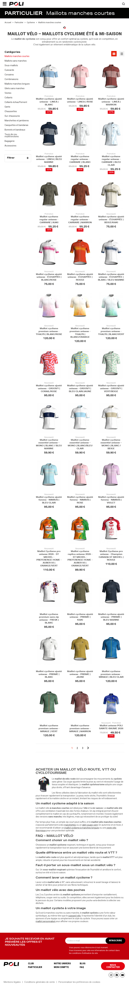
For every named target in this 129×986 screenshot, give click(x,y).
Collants (8, 97)
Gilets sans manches (14, 88)
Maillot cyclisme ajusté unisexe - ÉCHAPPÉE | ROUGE (80, 277)
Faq (82, 967)
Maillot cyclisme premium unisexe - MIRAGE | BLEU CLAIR (111, 674)
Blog (82, 963)
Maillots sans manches (16, 61)
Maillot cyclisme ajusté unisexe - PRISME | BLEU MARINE (111, 617)
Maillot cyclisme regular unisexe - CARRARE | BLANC (80, 160)
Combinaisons (11, 79)
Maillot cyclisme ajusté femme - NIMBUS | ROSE (80, 500)
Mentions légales (12, 982)
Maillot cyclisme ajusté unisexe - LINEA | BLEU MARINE (49, 160)
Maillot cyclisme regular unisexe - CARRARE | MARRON (80, 220)
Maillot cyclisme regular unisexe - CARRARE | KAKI (48, 220)
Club (31, 963)
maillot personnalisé (45, 921)
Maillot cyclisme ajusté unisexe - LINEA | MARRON (111, 102)
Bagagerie (10, 141)
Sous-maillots (11, 65)
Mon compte (61, 967)
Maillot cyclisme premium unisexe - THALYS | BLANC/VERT (111, 332)
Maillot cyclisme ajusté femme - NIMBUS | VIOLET (111, 500)
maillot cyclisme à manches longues (81, 828)
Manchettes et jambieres (17, 120)
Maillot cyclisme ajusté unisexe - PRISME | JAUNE (80, 674)
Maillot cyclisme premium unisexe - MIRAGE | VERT (49, 729)
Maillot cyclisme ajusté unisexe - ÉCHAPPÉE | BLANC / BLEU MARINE (111, 277)
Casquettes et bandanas (16, 125)
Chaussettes (11, 111)
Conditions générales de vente (39, 982)
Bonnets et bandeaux (15, 129)
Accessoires (10, 145)
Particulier (35, 967)
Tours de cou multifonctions (12, 135)
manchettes (70, 825)
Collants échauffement (16, 102)
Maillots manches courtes (17, 56)
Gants (7, 107)
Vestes (8, 93)
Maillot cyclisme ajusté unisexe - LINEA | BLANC (49, 102)
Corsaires (9, 74)
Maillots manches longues (17, 84)
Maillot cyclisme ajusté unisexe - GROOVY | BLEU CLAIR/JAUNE (80, 389)
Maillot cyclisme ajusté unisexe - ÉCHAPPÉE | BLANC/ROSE (49, 277)
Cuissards (9, 70)
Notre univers (62, 963)
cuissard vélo (74, 915)
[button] (4, 4)
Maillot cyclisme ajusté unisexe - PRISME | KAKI (80, 617)
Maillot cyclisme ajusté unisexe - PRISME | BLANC (49, 674)
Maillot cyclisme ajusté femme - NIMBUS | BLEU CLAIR (49, 500)
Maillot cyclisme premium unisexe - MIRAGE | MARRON (80, 729)
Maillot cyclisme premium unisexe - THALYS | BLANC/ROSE (49, 332)
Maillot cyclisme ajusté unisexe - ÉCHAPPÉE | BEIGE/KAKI (111, 220)
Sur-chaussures (12, 116)
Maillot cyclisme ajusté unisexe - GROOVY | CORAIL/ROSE (49, 389)
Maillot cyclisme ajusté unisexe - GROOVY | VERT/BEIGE (111, 389)
